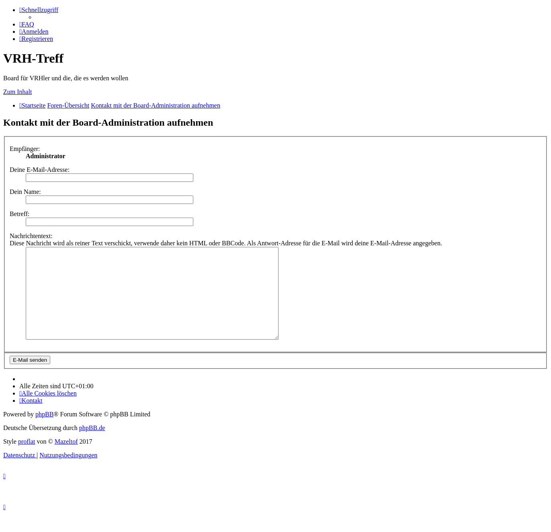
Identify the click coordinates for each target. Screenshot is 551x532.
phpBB (44, 432)
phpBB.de (92, 445)
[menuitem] (26, 24)
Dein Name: (25, 191)
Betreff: (19, 213)
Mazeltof (66, 459)
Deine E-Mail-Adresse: (40, 169)
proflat (26, 459)
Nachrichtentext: (31, 235)
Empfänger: (25, 148)
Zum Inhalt (17, 91)
